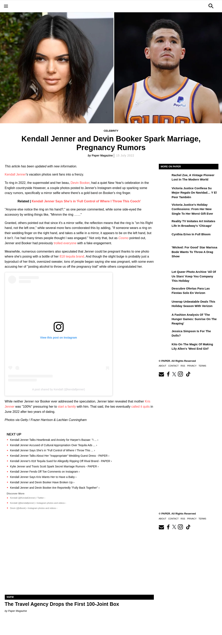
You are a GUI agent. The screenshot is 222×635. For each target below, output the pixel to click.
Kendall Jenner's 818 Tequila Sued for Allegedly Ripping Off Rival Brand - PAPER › (61, 461)
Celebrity (111, 130)
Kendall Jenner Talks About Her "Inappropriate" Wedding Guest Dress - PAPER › (59, 455)
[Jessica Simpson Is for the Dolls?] (165, 334)
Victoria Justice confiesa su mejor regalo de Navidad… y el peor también (194, 192)
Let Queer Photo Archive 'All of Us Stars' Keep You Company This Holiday (194, 276)
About (162, 366)
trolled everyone (65, 243)
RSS (183, 366)
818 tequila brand (72, 256)
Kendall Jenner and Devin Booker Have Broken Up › (42, 482)
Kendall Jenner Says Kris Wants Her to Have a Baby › (43, 477)
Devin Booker (80, 182)
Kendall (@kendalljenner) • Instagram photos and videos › (38, 503)
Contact (173, 366)
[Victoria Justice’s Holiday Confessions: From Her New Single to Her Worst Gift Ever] (165, 207)
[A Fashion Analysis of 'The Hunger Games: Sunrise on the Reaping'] (165, 317)
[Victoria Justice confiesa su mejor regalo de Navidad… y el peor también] (165, 191)
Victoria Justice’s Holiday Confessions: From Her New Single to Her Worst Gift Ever (192, 209)
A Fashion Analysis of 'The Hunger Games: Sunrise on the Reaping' (194, 319)
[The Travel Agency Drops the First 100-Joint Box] (79, 557)
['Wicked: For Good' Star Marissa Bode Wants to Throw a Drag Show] (165, 250)
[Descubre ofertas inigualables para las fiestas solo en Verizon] (165, 291)
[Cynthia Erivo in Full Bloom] (165, 237)
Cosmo (123, 238)
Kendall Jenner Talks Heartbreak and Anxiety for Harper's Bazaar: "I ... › (54, 439)
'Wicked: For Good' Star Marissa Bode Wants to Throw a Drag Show (194, 252)
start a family (67, 406)
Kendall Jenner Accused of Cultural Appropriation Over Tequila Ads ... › (53, 445)
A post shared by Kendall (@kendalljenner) (58, 389)
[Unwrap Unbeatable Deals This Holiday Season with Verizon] (165, 304)
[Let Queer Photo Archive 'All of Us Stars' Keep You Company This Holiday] (165, 275)
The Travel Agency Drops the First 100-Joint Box (62, 604)
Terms (202, 366)
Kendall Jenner (15, 174)
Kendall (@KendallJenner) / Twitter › (27, 498)
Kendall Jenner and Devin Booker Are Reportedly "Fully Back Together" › (55, 487)
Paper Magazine (102, 155)
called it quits (140, 406)
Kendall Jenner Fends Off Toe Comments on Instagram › (45, 471)
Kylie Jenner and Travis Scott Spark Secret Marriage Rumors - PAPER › (54, 466)
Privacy (191, 366)
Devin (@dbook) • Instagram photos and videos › (33, 508)
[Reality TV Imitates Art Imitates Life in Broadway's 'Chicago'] (165, 224)
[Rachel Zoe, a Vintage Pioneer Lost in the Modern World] (165, 178)
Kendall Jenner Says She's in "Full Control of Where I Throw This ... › (52, 450)
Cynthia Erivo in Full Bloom (191, 234)
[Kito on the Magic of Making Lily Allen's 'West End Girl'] (165, 347)
